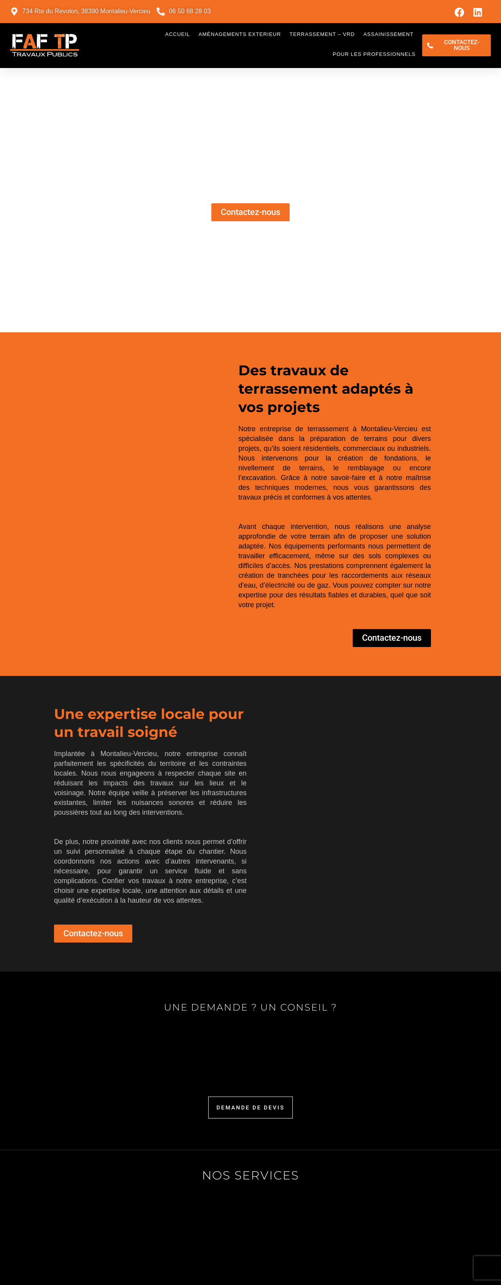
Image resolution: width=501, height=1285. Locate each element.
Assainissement (388, 34)
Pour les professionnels (374, 54)
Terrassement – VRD (322, 34)
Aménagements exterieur (239, 34)
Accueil (177, 34)
